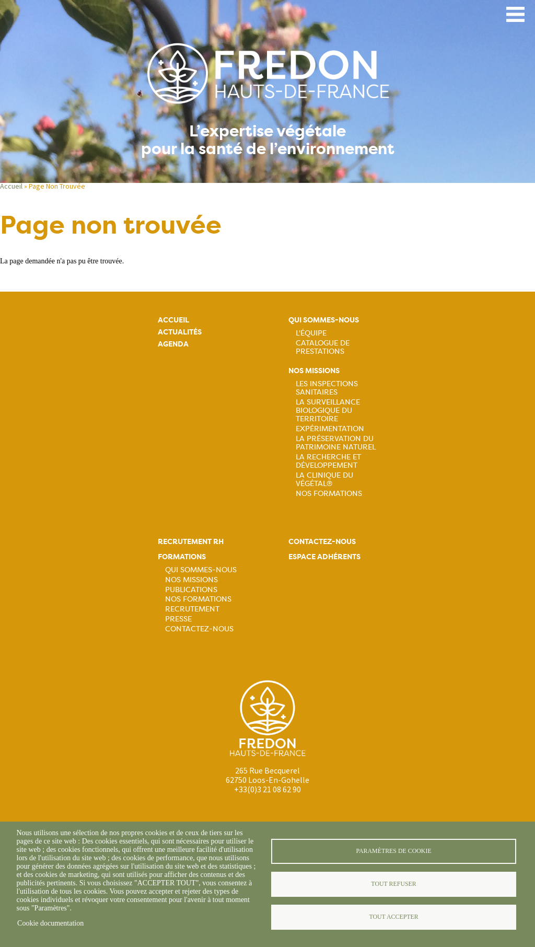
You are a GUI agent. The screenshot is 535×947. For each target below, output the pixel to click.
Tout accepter (393, 916)
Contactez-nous (199, 628)
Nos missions (314, 371)
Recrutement (192, 609)
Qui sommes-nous (323, 320)
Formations (182, 557)
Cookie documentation (50, 923)
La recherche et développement (328, 461)
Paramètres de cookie (393, 850)
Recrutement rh (191, 542)
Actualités (180, 332)
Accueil (11, 186)
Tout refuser (393, 883)
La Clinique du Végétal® (324, 479)
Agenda (173, 344)
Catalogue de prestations (323, 347)
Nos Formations (329, 493)
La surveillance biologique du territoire (328, 410)
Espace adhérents (324, 557)
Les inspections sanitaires (327, 388)
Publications (191, 589)
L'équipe (311, 333)
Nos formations (198, 599)
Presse (178, 618)
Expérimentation (330, 428)
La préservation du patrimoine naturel (336, 443)
